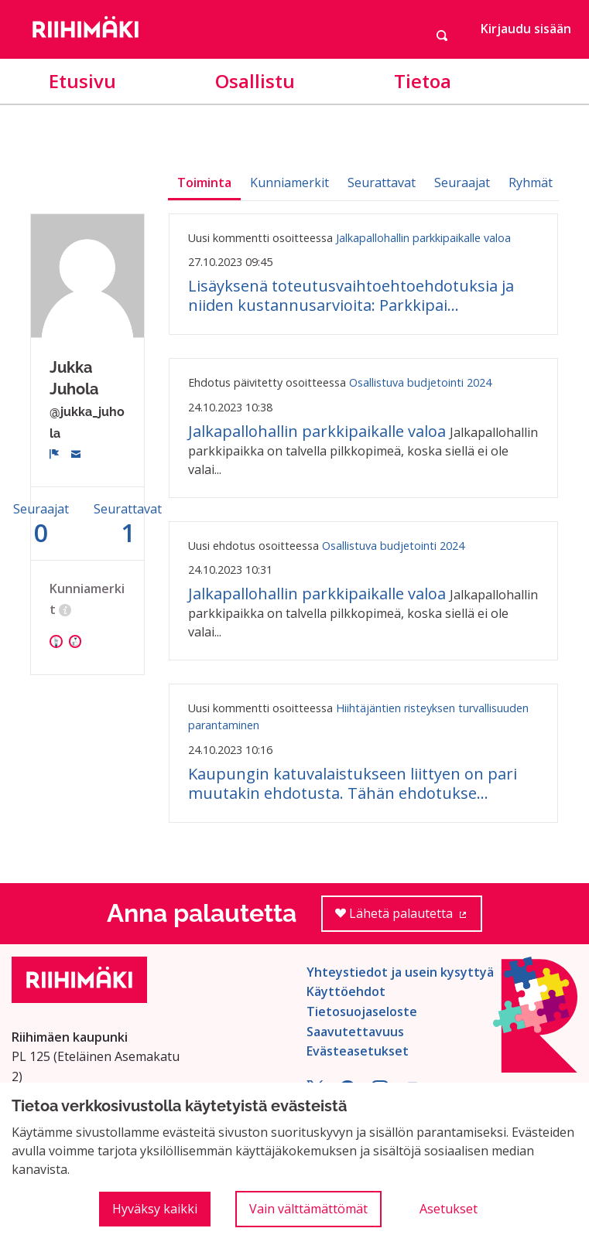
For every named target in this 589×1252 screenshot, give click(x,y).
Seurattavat (382, 182)
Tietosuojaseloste (361, 1011)
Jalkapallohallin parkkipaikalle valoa (423, 237)
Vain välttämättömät (308, 1208)
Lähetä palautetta (409, 918)
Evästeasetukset (357, 1050)
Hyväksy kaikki (154, 1208)
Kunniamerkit (289, 182)
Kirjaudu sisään (526, 28)
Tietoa (422, 81)
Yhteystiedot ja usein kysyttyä (400, 972)
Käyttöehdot (345, 991)
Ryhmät (531, 182)
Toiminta (204, 182)
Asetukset (448, 1208)
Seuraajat (462, 182)
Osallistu (255, 81)
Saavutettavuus (355, 1031)
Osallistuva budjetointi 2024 (420, 382)
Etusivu (82, 81)
